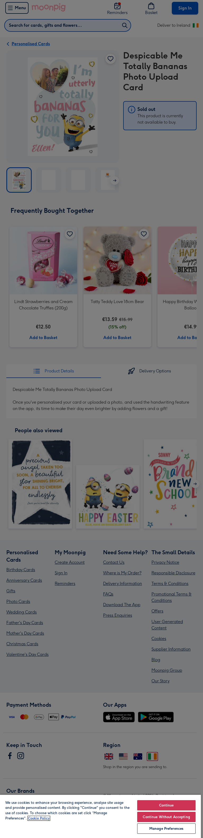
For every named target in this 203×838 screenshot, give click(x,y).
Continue (166, 805)
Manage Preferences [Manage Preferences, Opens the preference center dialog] (166, 829)
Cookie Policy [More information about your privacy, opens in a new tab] (39, 818)
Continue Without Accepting (166, 817)
